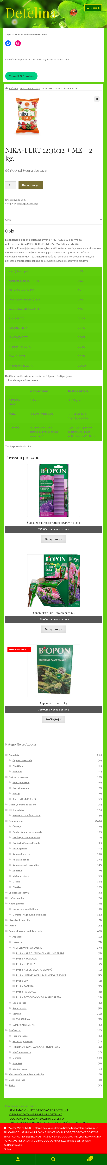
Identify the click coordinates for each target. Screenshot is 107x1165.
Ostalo (16, 881)
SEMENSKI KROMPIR (24, 1024)
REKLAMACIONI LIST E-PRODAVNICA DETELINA (38, 1110)
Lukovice (17, 942)
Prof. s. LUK (22, 980)
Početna (13, 88)
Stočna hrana (20, 1068)
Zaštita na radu (17, 1079)
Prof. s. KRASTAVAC (27, 958)
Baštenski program (19, 777)
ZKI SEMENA (23, 1019)
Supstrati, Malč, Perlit (24, 799)
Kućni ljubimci (16, 903)
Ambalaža (14, 754)
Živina (12, 1085)
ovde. (19, 1144)
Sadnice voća (19, 1008)
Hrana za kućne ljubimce (25, 909)
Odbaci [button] (8, 1149)
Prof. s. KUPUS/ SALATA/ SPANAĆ (34, 969)
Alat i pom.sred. (21, 782)
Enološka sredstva (19, 892)
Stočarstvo (15, 1030)
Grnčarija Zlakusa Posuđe (26, 843)
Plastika (17, 887)
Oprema (17, 1057)
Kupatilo (17, 870)
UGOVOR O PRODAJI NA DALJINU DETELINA (36, 1118)
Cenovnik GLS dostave (21, 76)
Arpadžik (17, 936)
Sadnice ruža (19, 1002)
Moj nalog (18, 1159)
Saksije (16, 793)
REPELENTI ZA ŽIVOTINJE (26, 815)
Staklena (17, 771)
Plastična (18, 766)
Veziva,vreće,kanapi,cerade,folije (26, 1074)
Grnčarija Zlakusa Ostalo (26, 837)
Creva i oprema (21, 788)
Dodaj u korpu (30, 184)
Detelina (31, 12)
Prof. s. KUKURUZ (25, 964)
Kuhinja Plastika (21, 854)
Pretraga (53, 1159)
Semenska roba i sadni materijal (26, 931)
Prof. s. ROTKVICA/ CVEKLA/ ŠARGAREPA (38, 997)
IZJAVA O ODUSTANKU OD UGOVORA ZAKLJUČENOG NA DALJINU (50, 1122)
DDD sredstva (16, 810)
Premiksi (17, 1063)
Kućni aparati (20, 848)
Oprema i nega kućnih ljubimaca (29, 914)
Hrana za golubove (22, 1041)
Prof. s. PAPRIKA (25, 986)
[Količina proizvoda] (10, 185)
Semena (17, 1013)
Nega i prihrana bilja (30, 88)
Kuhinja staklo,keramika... (26, 865)
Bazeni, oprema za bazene (22, 804)
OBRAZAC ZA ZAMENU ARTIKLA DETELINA (35, 1114)
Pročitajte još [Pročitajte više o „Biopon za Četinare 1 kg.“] (53, 719)
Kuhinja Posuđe (21, 859)
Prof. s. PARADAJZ (26, 991)
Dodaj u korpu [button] (53, 538)
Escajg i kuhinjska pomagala (27, 832)
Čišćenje (17, 826)
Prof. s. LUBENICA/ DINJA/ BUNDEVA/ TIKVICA (41, 975)
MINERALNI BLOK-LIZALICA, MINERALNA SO (37, 1046)
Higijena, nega (20, 1035)
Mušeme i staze (21, 876)
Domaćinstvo (16, 821)
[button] (97, 99)
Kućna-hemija (16, 898)
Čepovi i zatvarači (22, 760)
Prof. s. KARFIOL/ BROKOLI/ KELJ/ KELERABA (40, 953)
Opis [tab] (8, 219)
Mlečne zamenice (22, 1052)
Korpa (82, 1157)
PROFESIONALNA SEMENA (27, 947)
